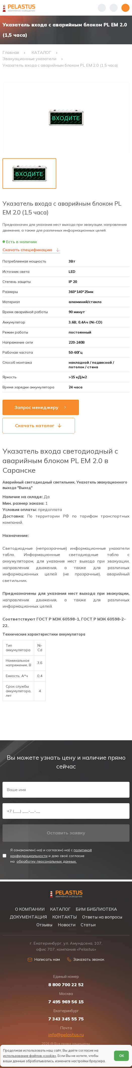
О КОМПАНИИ (30, 909)
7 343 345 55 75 (66, 1018)
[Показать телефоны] (102, 8)
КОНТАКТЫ (64, 916)
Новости (66, 924)
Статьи (88, 924)
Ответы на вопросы (102, 916)
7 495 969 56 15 (66, 1001)
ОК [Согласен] (121, 1056)
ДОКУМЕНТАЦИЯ (28, 916)
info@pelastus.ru (66, 1034)
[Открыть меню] (125, 8)
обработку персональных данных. (47, 863)
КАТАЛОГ (60, 909)
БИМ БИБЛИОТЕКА (96, 909)
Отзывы (44, 924)
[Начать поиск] (114, 8)
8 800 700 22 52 (66, 984)
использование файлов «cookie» (29, 1056)
